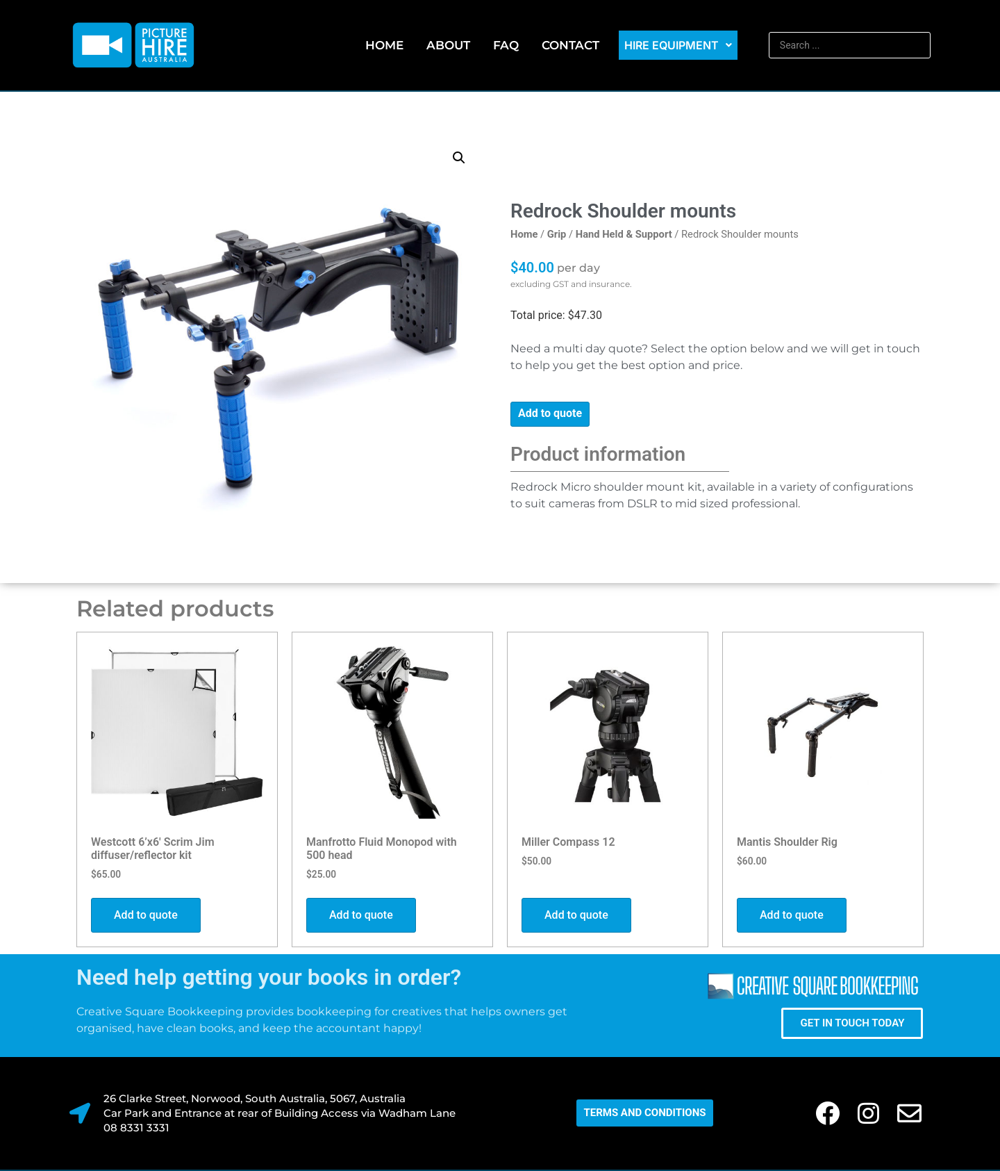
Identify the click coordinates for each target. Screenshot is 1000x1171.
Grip (557, 234)
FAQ (506, 45)
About (448, 45)
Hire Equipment (678, 45)
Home (384, 45)
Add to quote (550, 413)
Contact (570, 45)
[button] (459, 157)
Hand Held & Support (624, 234)
